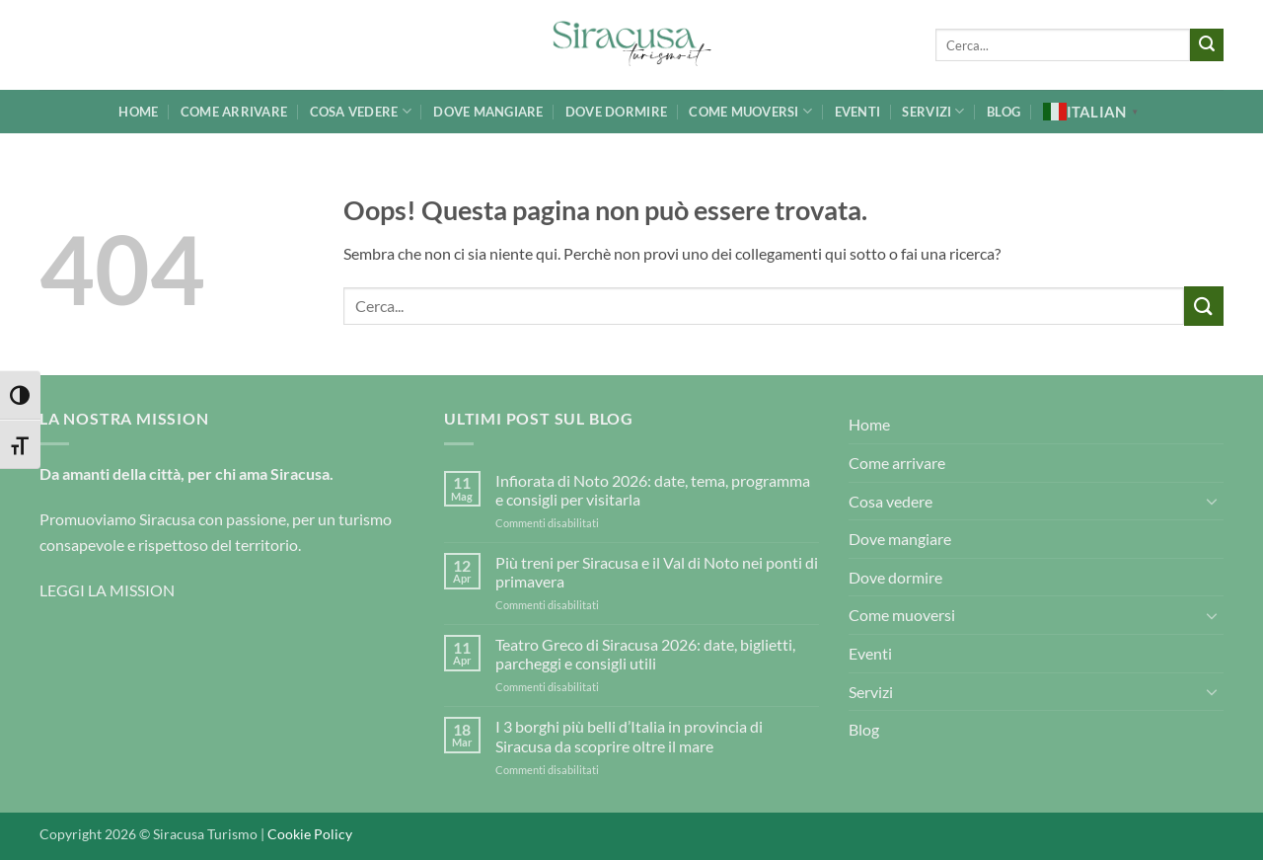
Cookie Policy (309, 833)
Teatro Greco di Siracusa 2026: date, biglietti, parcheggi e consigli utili (645, 653)
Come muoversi (750, 111)
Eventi (858, 111)
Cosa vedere (360, 111)
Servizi (933, 111)
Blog (1003, 111)
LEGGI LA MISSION (107, 590)
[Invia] (1207, 45)
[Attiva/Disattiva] (1212, 500)
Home (138, 111)
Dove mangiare (488, 111)
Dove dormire (616, 111)
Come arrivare (234, 111)
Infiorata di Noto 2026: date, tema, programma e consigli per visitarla (652, 489)
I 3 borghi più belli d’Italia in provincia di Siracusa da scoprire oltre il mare (629, 735)
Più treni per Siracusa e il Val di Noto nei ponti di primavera (656, 571)
